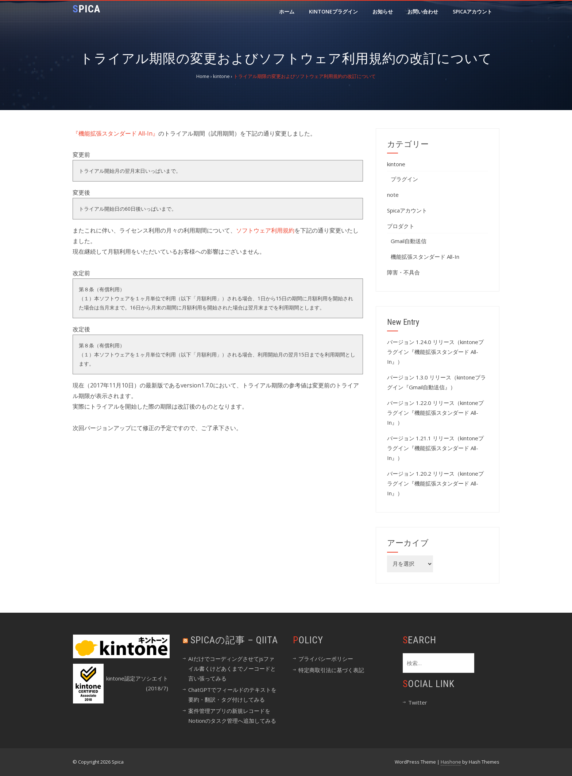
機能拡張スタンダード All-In (425, 256)
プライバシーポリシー (325, 658)
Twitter (417, 702)
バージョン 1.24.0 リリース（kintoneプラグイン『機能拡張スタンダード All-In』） (435, 351)
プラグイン (404, 179)
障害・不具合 (403, 272)
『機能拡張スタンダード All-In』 (115, 133)
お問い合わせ (422, 11)
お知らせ (382, 11)
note (393, 194)
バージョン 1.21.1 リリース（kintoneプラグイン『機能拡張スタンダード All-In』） (435, 447)
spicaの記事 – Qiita (234, 640)
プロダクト (400, 226)
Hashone (451, 762)
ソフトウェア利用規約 (265, 230)
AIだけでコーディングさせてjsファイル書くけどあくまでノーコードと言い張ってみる (232, 668)
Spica (86, 9)
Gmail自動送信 (408, 241)
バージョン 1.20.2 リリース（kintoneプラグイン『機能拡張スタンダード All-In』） (435, 483)
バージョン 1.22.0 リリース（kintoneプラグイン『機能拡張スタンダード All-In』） (435, 412)
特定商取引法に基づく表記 (331, 670)
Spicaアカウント (472, 11)
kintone (396, 164)
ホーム (286, 11)
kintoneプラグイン (333, 11)
